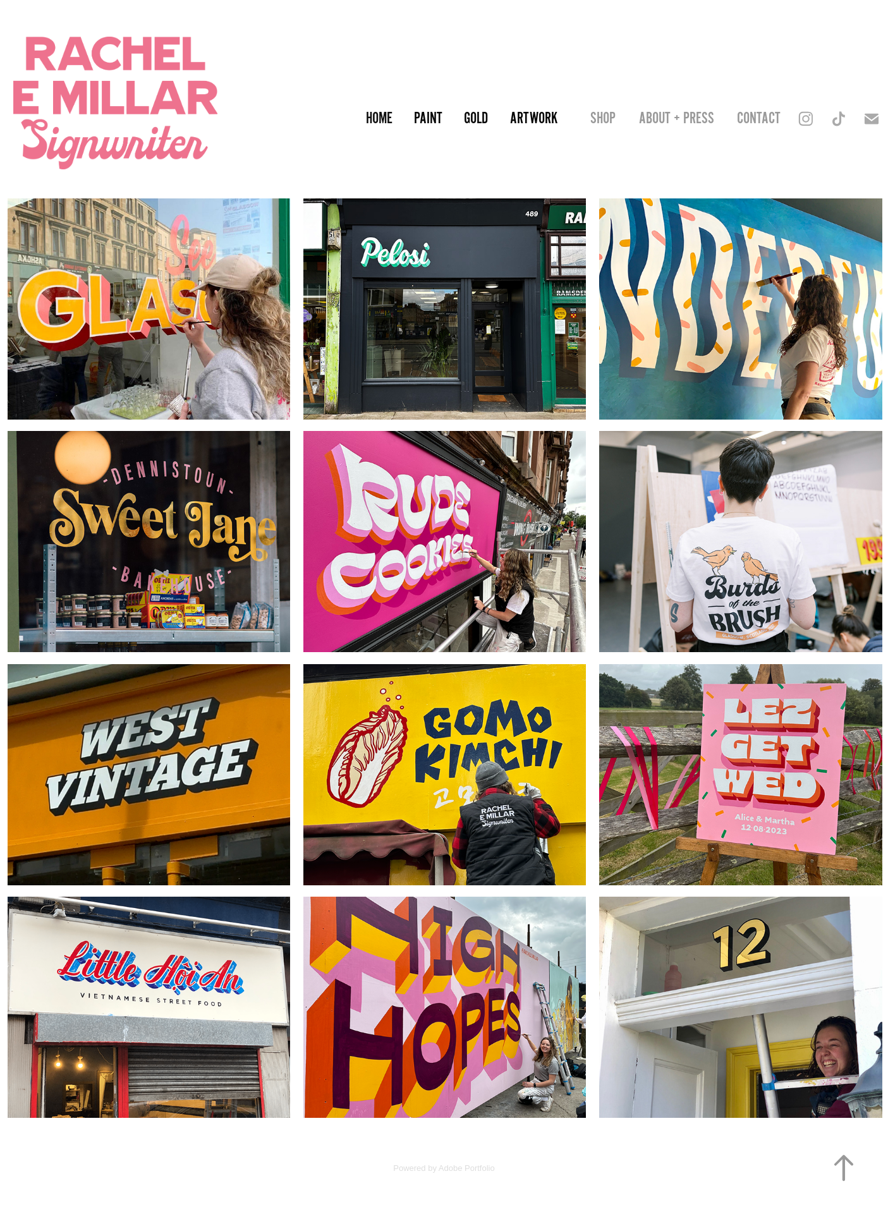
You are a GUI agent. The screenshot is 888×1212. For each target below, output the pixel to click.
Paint (428, 118)
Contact (759, 118)
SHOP (603, 118)
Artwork (533, 118)
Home (379, 118)
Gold (476, 118)
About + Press (676, 118)
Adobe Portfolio (467, 1168)
